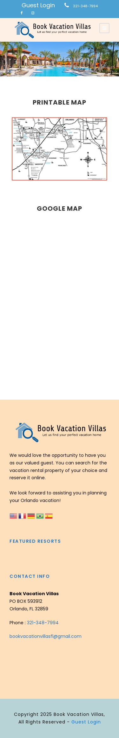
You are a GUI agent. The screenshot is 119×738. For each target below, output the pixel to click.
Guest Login (38, 5)
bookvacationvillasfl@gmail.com (46, 636)
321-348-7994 (85, 6)
